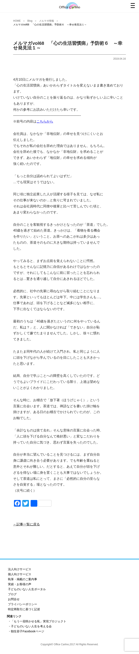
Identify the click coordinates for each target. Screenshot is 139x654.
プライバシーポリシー (22, 604)
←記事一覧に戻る (26, 524)
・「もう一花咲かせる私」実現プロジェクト (37, 621)
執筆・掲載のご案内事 (22, 579)
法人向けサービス (19, 569)
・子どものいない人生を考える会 (30, 626)
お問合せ (14, 599)
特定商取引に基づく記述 (24, 609)
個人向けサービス (19, 574)
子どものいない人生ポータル (27, 589)
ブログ (12, 594)
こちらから (44, 121)
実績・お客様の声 (19, 584)
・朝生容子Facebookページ (26, 631)
